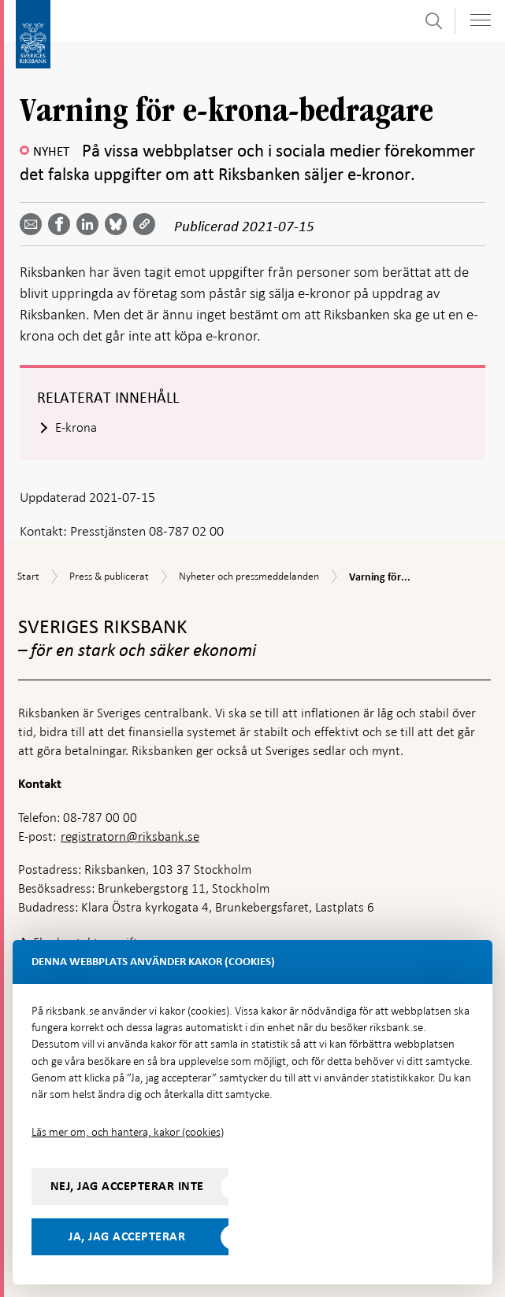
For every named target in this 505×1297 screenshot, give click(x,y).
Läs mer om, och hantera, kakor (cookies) (128, 1132)
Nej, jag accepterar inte (127, 1186)
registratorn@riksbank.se (130, 836)
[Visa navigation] (480, 20)
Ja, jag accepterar (127, 1236)
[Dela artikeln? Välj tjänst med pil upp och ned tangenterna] (91, 224)
